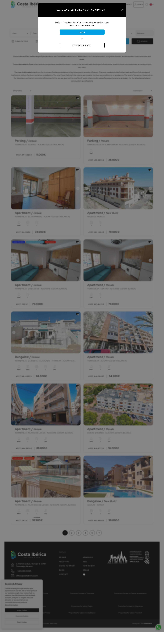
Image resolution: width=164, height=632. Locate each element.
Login (82, 32)
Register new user (82, 45)
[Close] (122, 10)
